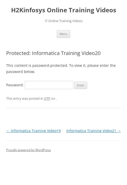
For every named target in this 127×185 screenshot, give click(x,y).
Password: (39, 84)
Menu (63, 34)
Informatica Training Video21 (93, 130)
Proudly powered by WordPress (28, 150)
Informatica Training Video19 (33, 130)
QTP (47, 98)
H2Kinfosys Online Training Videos (63, 10)
